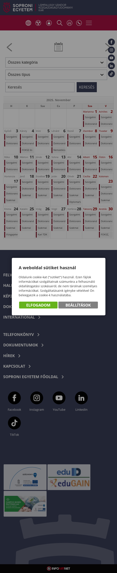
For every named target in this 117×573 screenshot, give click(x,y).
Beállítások (78, 305)
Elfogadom (38, 305)
